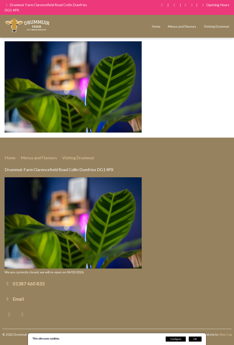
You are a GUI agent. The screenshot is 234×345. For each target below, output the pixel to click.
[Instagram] (192, 5)
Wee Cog (225, 334)
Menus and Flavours (182, 26)
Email (18, 299)
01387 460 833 (29, 283)
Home (156, 26)
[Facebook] (185, 5)
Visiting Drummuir (216, 26)
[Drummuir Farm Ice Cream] (27, 32)
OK (195, 339)
